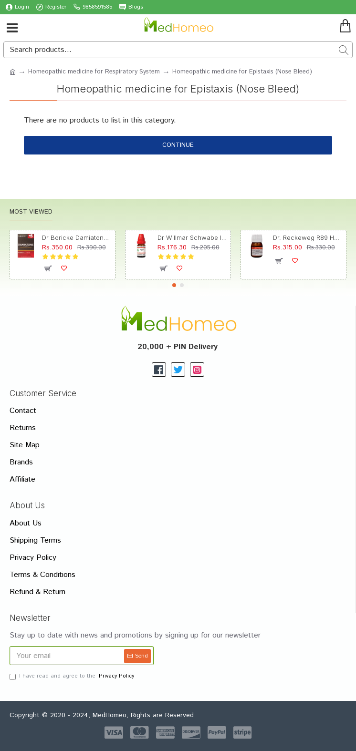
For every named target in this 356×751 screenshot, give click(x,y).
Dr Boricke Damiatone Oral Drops (77, 237)
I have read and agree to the (73, 676)
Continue (178, 145)
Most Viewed (31, 212)
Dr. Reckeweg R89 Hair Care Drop (308, 237)
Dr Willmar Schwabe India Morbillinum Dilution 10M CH (192, 237)
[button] (174, 285)
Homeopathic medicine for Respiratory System (94, 71)
